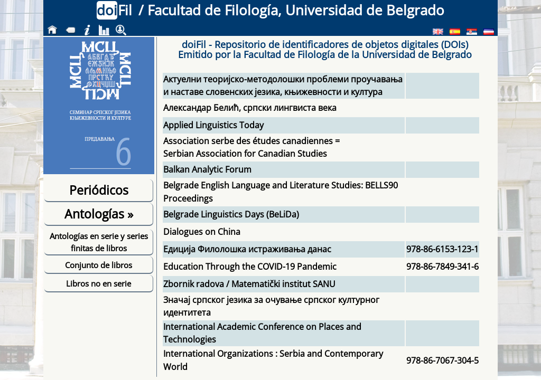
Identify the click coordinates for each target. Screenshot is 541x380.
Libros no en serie (98, 283)
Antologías (98, 213)
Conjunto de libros (98, 265)
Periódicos (98, 190)
